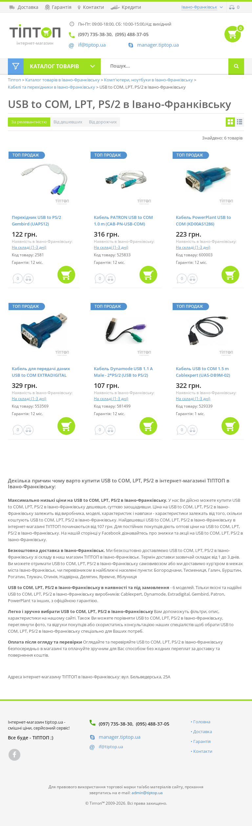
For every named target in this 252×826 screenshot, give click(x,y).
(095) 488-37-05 (152, 724)
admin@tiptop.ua (147, 792)
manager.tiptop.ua (158, 44)
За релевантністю (29, 122)
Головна (201, 722)
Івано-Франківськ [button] (199, 7)
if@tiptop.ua (111, 747)
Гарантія (202, 741)
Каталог (54, 66)
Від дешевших (67, 122)
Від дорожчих (103, 122)
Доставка (202, 731)
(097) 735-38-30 (115, 724)
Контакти (202, 751)
